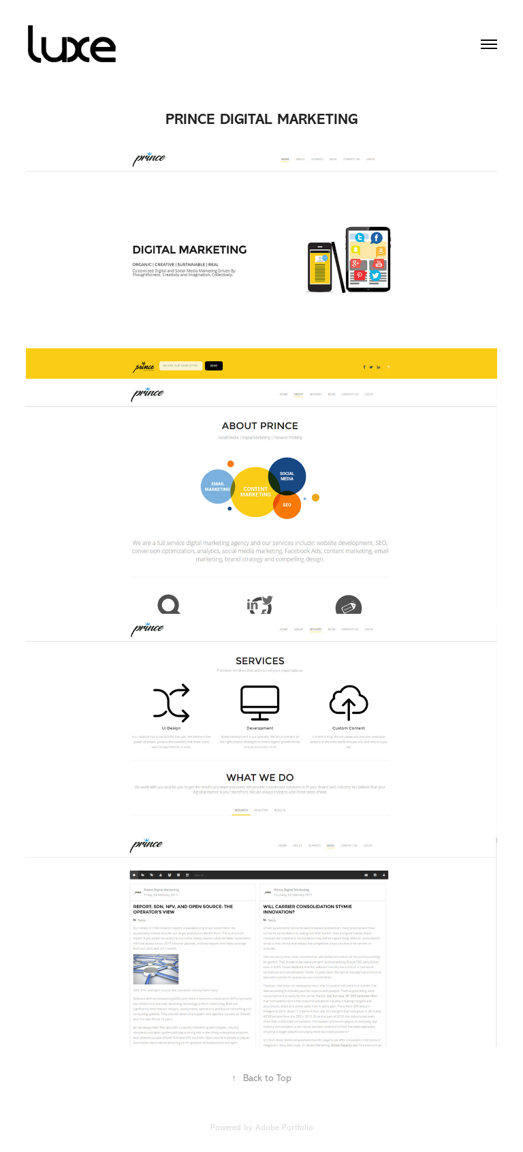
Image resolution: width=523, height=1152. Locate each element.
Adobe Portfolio (284, 1127)
